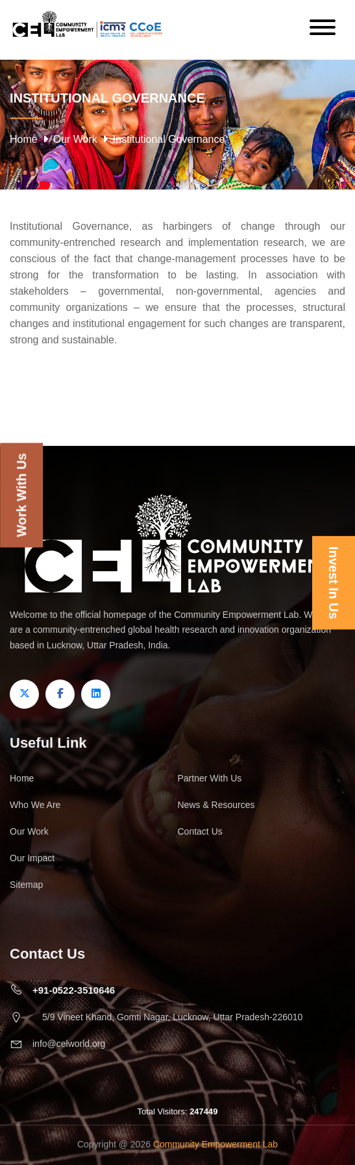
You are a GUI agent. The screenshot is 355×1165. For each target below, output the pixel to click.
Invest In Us (333, 582)
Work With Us (21, 495)
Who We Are (35, 805)
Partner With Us (210, 778)
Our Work (75, 139)
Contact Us (200, 831)
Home (24, 139)
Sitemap (26, 884)
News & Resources (216, 805)
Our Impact (32, 858)
